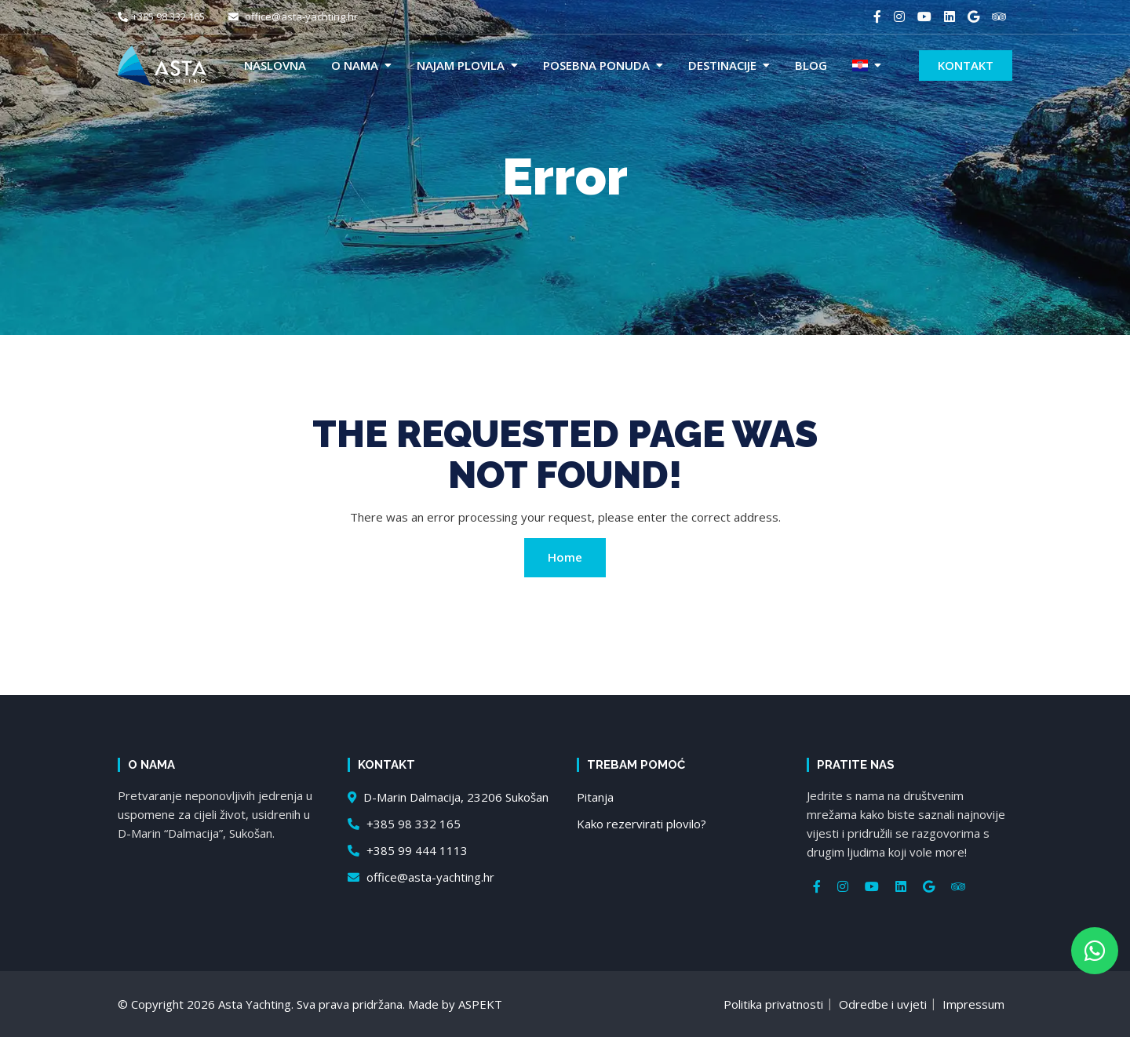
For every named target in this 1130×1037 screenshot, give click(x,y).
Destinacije (722, 65)
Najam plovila (461, 65)
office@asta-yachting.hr (293, 16)
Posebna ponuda (596, 65)
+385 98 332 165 (161, 16)
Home (565, 557)
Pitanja (595, 797)
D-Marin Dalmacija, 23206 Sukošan (448, 797)
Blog (811, 65)
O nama (354, 65)
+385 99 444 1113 (408, 850)
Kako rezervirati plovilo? (641, 823)
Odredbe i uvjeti (883, 1004)
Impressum (973, 1004)
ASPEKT (480, 1004)
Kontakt (965, 65)
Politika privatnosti (773, 1004)
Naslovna (275, 65)
